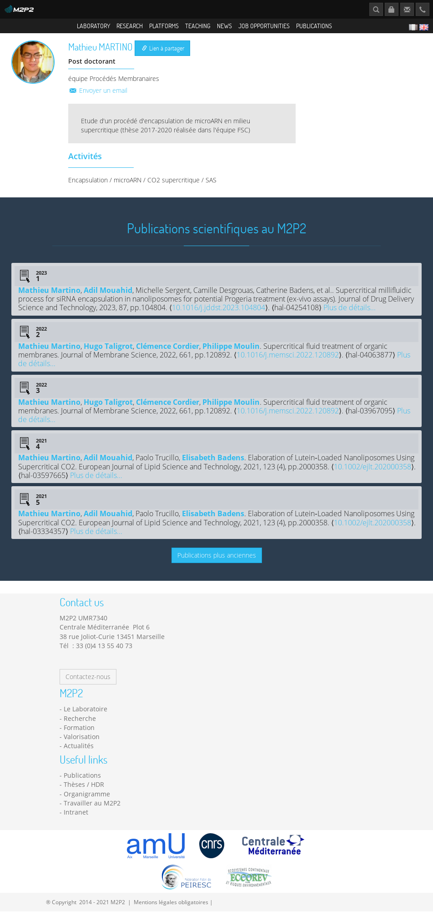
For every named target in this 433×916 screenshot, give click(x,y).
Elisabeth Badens (213, 463)
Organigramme (87, 798)
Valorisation (82, 741)
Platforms (164, 25)
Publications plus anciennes (216, 559)
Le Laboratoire (85, 714)
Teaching (198, 25)
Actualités (79, 750)
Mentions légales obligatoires (171, 906)
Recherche (80, 723)
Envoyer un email (97, 95)
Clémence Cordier (167, 351)
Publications (314, 25)
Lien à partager (163, 53)
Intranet (76, 817)
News (224, 25)
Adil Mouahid (108, 295)
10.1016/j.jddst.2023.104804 (218, 312)
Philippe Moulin (231, 351)
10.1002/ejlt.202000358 (372, 471)
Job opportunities (264, 25)
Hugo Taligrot (108, 351)
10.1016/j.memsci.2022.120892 (288, 360)
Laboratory (93, 25)
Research (129, 25)
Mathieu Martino (49, 295)
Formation (79, 732)
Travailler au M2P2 (92, 808)
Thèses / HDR (84, 789)
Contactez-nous (88, 681)
